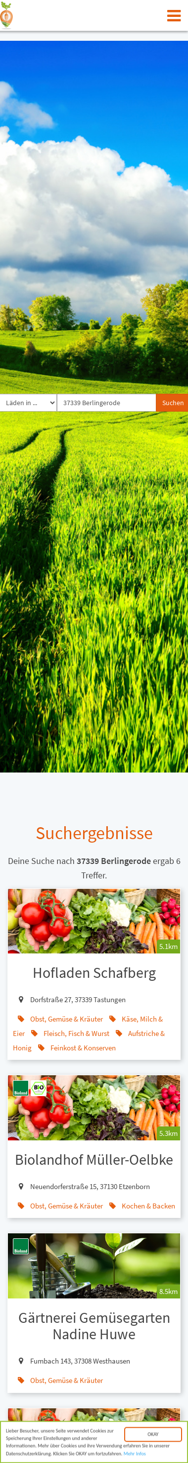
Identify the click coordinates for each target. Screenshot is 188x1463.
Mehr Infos (135, 1459)
